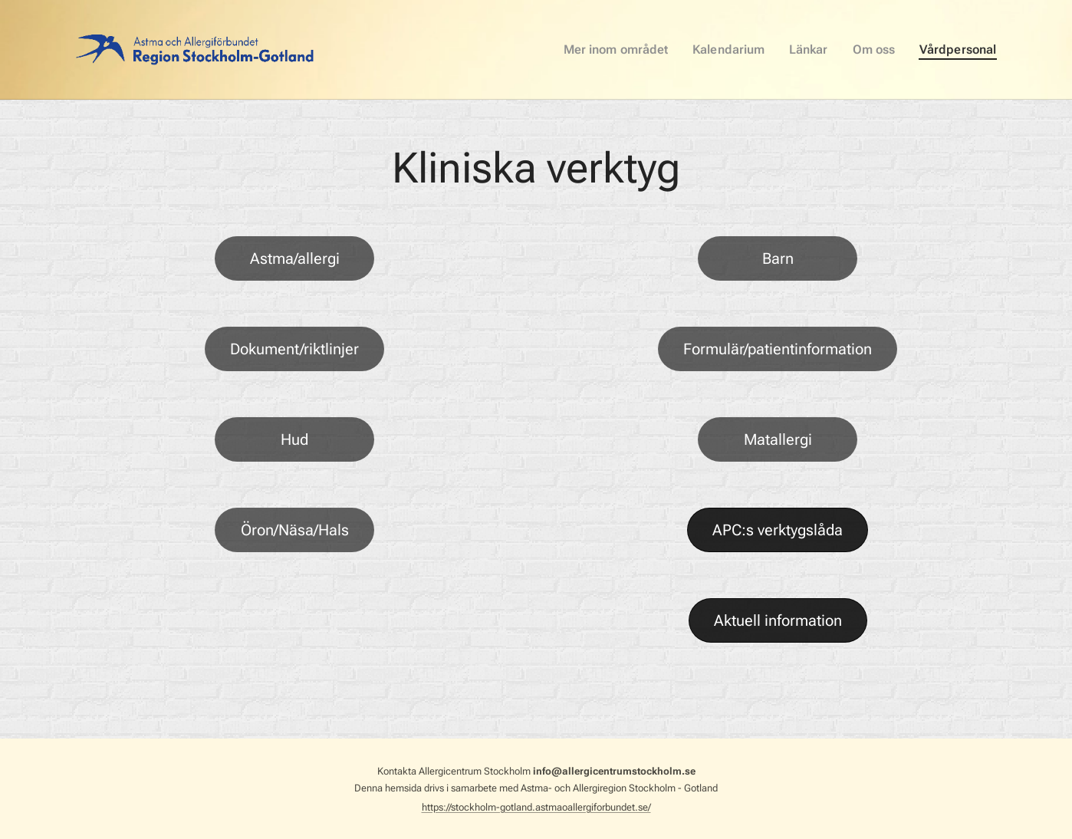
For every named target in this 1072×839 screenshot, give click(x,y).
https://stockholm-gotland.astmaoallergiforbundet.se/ (536, 807)
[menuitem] (634, 50)
